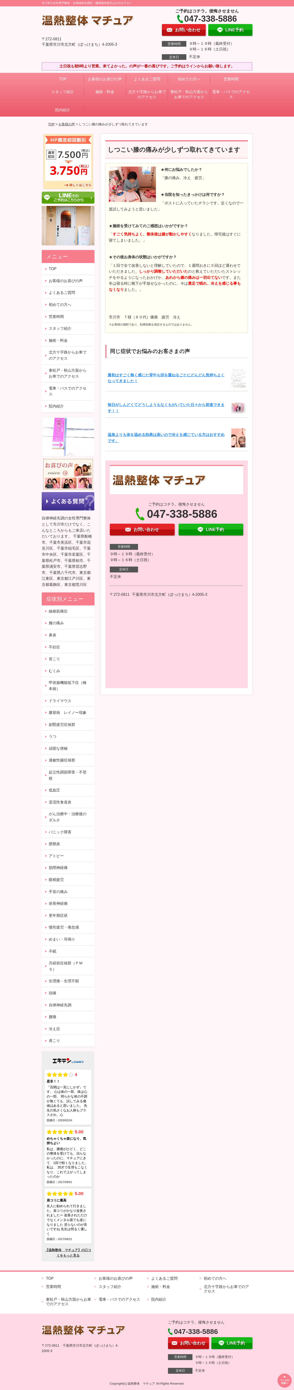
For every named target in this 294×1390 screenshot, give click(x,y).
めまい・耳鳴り (62, 939)
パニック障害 (60, 832)
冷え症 (54, 1029)
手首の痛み (58, 892)
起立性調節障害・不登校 (67, 775)
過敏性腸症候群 (62, 760)
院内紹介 (62, 110)
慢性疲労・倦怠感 (64, 927)
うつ (52, 736)
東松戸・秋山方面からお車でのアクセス (189, 94)
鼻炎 (52, 635)
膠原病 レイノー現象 (67, 713)
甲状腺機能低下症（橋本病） (67, 686)
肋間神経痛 (58, 868)
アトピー (56, 856)
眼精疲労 (56, 880)
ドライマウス (60, 701)
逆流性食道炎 (60, 802)
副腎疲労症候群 (62, 725)
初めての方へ (189, 79)
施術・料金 (104, 92)
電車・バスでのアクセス (231, 94)
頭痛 (52, 993)
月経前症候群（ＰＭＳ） (66, 966)
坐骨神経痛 (58, 903)
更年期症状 (58, 915)
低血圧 (54, 790)
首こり (54, 659)
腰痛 (52, 1017)
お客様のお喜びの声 (105, 79)
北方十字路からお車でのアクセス (147, 94)
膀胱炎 (54, 844)
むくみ (54, 671)
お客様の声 (66, 124)
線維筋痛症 (58, 611)
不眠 (52, 951)
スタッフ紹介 (62, 92)
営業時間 (231, 79)
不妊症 (54, 647)
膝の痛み (56, 623)
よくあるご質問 (147, 79)
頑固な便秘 (58, 748)
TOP (63, 79)
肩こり (54, 1041)
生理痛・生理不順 (64, 981)
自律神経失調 (60, 1005)
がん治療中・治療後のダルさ (67, 817)
